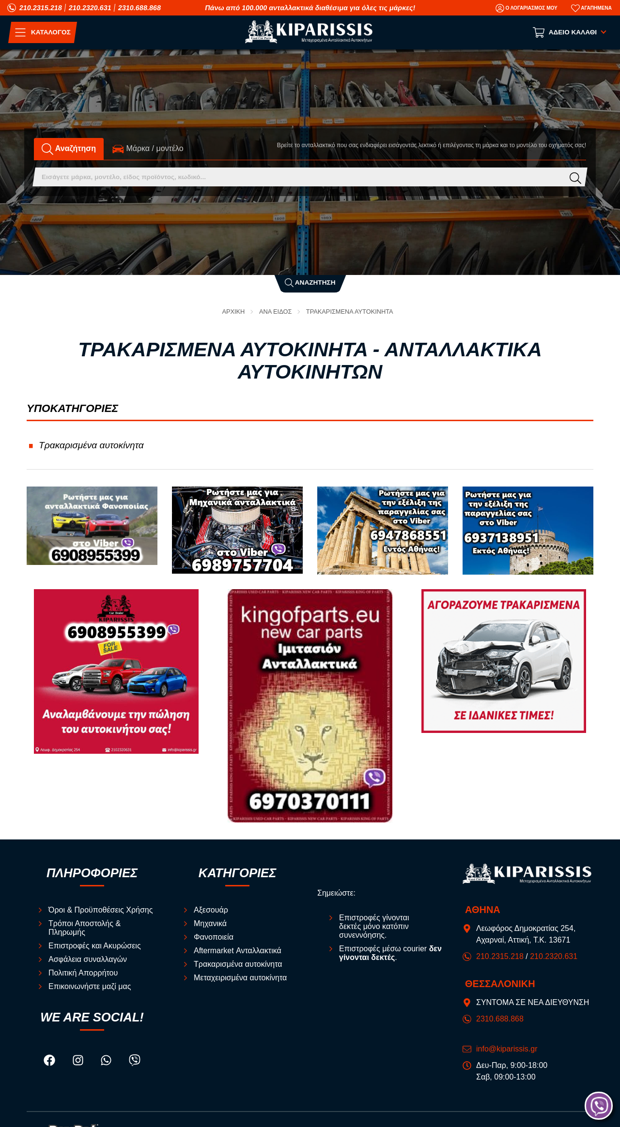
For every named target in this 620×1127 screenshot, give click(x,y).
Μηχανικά (210, 923)
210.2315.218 (40, 8)
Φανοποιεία (213, 937)
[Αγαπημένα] (591, 8)
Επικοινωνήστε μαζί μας (89, 986)
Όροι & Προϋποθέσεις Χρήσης (100, 910)
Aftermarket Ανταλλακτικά (237, 950)
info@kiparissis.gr (507, 1049)
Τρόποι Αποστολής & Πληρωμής (84, 927)
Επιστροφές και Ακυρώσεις (94, 946)
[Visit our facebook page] (50, 1061)
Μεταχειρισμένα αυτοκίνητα (240, 978)
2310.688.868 (139, 8)
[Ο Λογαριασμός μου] (526, 8)
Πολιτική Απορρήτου (83, 973)
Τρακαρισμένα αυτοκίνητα (349, 312)
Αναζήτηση (310, 282)
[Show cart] (570, 32)
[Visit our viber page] (135, 1061)
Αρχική (233, 312)
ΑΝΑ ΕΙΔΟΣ (275, 312)
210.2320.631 (90, 8)
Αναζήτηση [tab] (69, 148)
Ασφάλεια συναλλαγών (87, 959)
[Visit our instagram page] (79, 1061)
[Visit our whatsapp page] (107, 1061)
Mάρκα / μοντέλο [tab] (148, 148)
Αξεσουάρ (211, 910)
